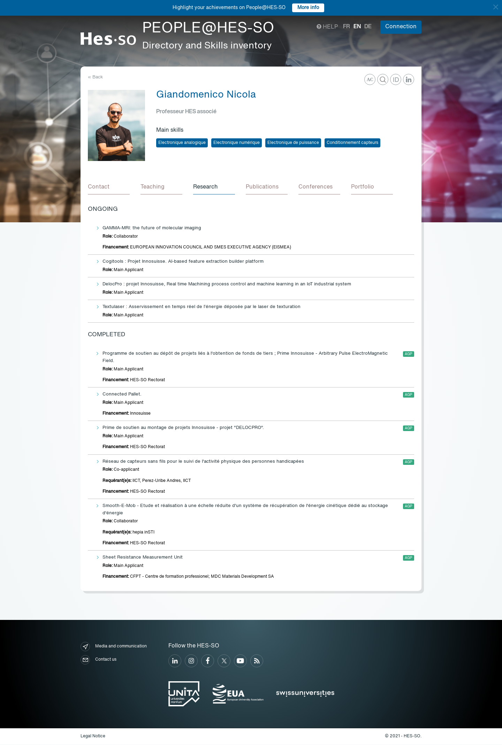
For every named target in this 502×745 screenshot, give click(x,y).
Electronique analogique (182, 143)
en (357, 27)
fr (346, 27)
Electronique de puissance (293, 143)
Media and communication (114, 647)
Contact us (98, 660)
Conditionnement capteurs (352, 143)
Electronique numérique (236, 143)
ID (396, 80)
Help (327, 27)
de (368, 27)
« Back (95, 77)
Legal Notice (93, 737)
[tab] (109, 187)
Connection (401, 27)
